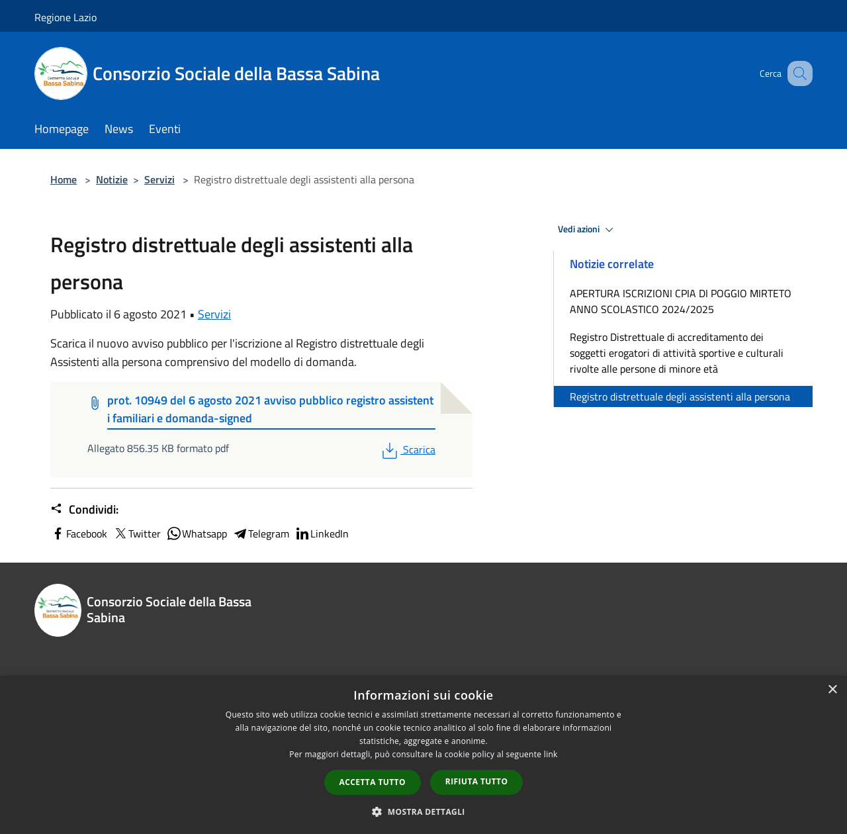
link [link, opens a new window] (551, 754)
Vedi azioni (587, 230)
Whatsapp (196, 533)
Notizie (112, 179)
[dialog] (423, 755)
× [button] (832, 690)
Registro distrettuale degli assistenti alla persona (680, 396)
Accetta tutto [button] (372, 782)
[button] (423, 811)
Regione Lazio (65, 17)
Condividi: (84, 509)
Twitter (136, 533)
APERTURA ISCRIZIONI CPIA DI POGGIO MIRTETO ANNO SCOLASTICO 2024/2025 (680, 301)
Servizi (159, 179)
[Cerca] (797, 73)
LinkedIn (321, 533)
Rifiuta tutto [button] (476, 781)
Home (63, 179)
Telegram (260, 533)
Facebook (78, 533)
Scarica (407, 449)
